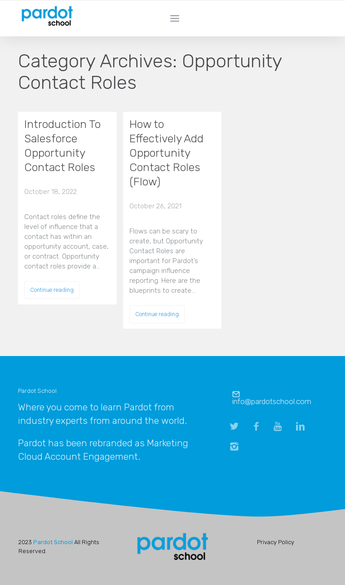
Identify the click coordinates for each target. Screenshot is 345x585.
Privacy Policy (275, 542)
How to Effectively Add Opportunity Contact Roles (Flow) (166, 153)
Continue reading (52, 289)
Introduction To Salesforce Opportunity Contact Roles (62, 146)
